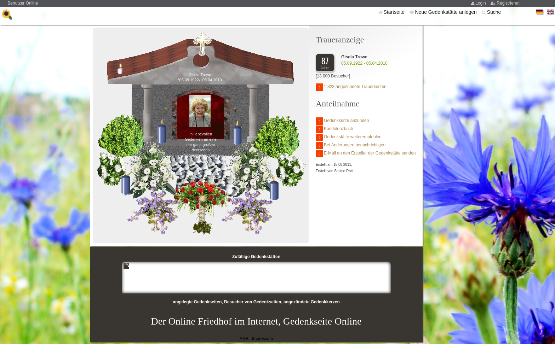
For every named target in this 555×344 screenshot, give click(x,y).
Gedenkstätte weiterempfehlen (349, 137)
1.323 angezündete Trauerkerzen (351, 87)
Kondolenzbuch (334, 129)
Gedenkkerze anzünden (342, 121)
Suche (494, 12)
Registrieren (508, 3)
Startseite (395, 12)
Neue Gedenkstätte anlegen (446, 12)
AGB (244, 338)
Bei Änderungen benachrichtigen (350, 145)
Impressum (262, 338)
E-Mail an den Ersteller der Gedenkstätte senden (366, 153)
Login (481, 3)
